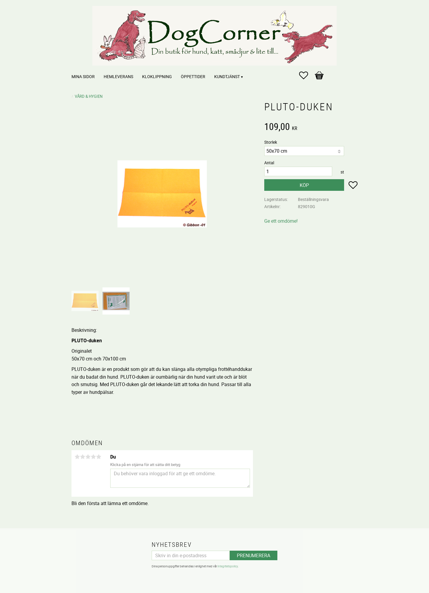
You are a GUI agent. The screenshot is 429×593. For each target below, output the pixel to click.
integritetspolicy (227, 566)
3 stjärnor (88, 456)
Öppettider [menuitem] (193, 76)
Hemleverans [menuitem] (118, 76)
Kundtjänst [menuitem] (227, 76)
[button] (306, 75)
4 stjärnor (93, 456)
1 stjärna (77, 456)
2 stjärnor (82, 456)
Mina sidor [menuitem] (83, 76)
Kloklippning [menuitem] (157, 76)
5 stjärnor (98, 456)
